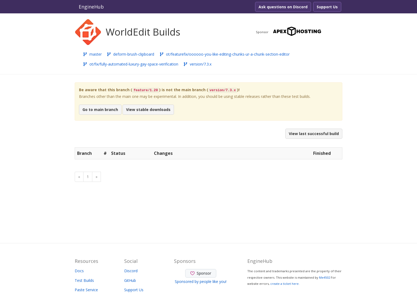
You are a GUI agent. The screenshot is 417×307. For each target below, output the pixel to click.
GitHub (130, 280)
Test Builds (84, 280)
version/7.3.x (197, 64)
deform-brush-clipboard (130, 54)
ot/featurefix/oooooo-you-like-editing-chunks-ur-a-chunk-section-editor (225, 54)
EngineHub (91, 6)
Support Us (327, 6)
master (92, 54)
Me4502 (324, 277)
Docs (79, 270)
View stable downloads (148, 109)
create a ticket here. (285, 284)
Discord (131, 270)
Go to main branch (100, 109)
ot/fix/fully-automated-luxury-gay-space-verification (130, 64)
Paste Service (86, 289)
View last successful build (314, 133)
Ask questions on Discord (283, 6)
